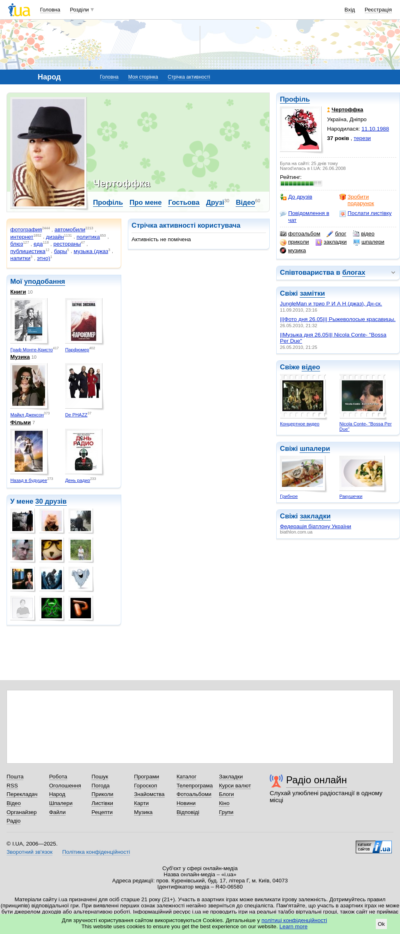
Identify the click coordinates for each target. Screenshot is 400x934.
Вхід (350, 10)
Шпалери (61, 803)
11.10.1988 (375, 129)
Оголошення (65, 785)
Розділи (79, 10)
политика (88, 237)
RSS (12, 785)
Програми (146, 776)
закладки (331, 242)
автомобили (70, 229)
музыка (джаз (91, 251)
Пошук (99, 776)
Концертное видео (299, 423)
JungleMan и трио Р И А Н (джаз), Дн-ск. (331, 304)
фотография (26, 229)
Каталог (187, 776)
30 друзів (51, 501)
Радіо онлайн (316, 779)
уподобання (44, 281)
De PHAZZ (76, 414)
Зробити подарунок (356, 200)
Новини (186, 803)
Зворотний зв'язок (29, 852)
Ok (381, 924)
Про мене (146, 202)
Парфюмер (77, 349)
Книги (18, 292)
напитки (20, 258)
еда (38, 244)
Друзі (215, 202)
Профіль (295, 99)
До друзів (296, 197)
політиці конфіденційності (294, 920)
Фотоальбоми (194, 794)
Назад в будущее (28, 480)
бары (60, 251)
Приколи (102, 794)
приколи (294, 242)
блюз (16, 244)
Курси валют (235, 785)
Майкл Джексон (27, 414)
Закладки (231, 776)
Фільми (20, 422)
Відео (245, 202)
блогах (353, 272)
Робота (58, 776)
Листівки (102, 803)
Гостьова (183, 202)
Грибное (289, 496)
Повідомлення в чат (304, 216)
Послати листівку (365, 213)
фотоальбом (300, 234)
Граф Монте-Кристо (31, 349)
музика (293, 250)
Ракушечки (350, 496)
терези (362, 138)
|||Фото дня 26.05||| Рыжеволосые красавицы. (337, 319)
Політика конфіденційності (96, 852)
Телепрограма (195, 785)
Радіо (13, 821)
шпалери (368, 242)
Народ (57, 794)
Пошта (15, 776)
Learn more (294, 926)
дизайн (55, 237)
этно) (43, 258)
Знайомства (149, 794)
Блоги (226, 794)
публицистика (27, 251)
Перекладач (22, 794)
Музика (20, 357)
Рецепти (102, 812)
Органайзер (21, 812)
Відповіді (188, 812)
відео (364, 234)
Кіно (224, 803)
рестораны (67, 244)
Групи (226, 812)
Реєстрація (378, 10)
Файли (57, 812)
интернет (21, 237)
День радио (77, 480)
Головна (50, 10)
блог (336, 234)
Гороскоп (145, 785)
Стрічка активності (189, 77)
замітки (312, 293)
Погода (100, 785)
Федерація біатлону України (315, 526)
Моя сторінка (143, 77)
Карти (141, 803)
